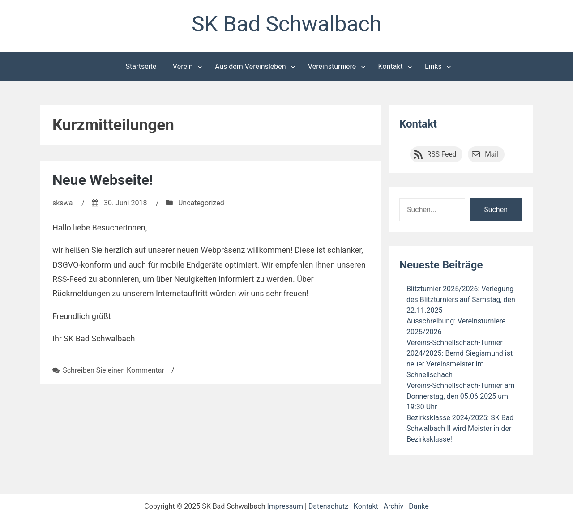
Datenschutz (328, 506)
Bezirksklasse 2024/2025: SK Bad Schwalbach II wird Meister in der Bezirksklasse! (459, 428)
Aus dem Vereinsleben (250, 66)
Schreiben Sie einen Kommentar (113, 370)
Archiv (394, 506)
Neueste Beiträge (441, 265)
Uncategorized (201, 203)
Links (433, 66)
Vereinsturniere (332, 66)
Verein (183, 66)
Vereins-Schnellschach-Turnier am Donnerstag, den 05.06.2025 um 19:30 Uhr (460, 396)
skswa (62, 203)
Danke (418, 506)
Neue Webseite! (102, 179)
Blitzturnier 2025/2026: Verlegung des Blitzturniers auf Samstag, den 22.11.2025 (460, 300)
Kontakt (390, 66)
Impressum (285, 506)
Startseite (141, 66)
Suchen (496, 209)
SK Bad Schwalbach (286, 24)
